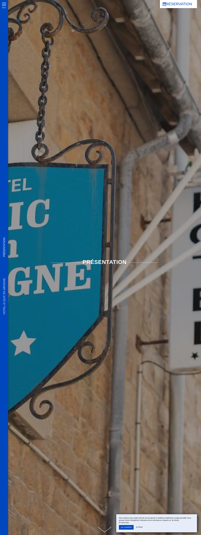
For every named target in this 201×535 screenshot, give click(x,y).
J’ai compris (126, 527)
